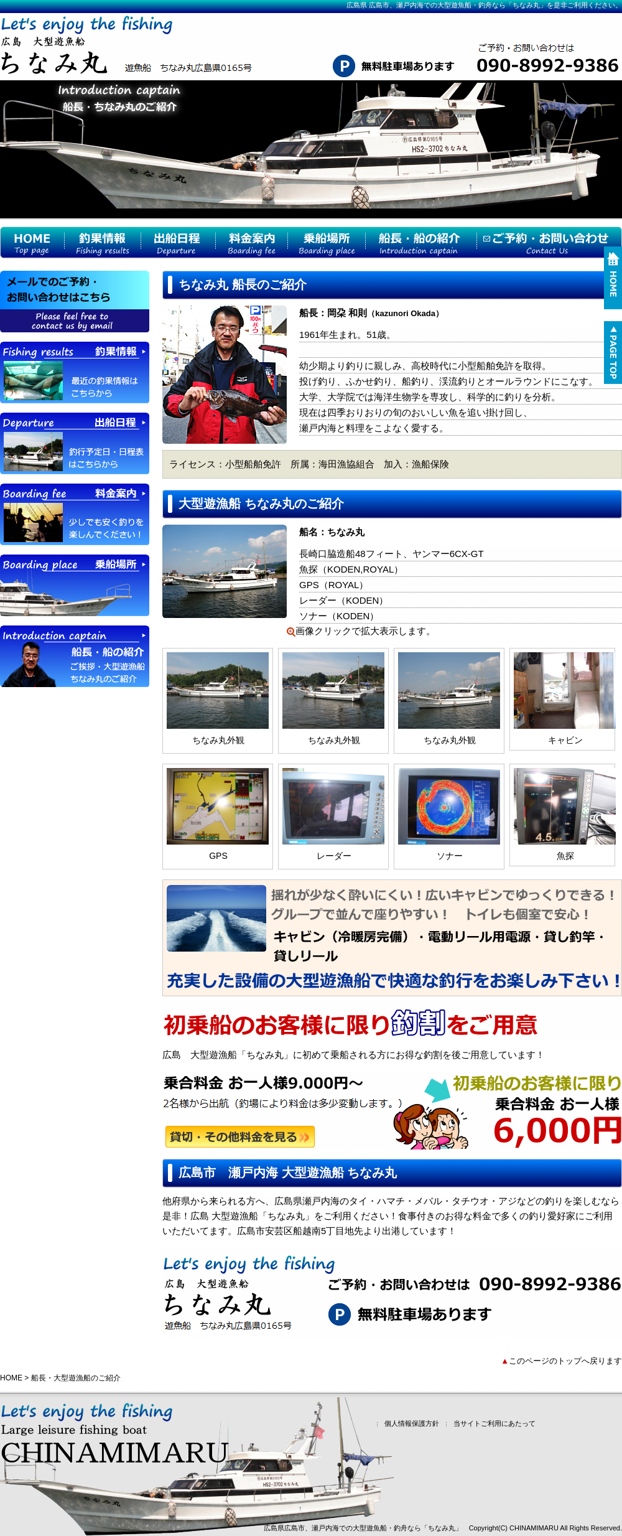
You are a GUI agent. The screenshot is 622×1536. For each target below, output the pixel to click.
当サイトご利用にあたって (489, 1424)
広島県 (356, 5)
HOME (11, 1378)
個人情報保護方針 (406, 1424)
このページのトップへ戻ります (565, 1360)
